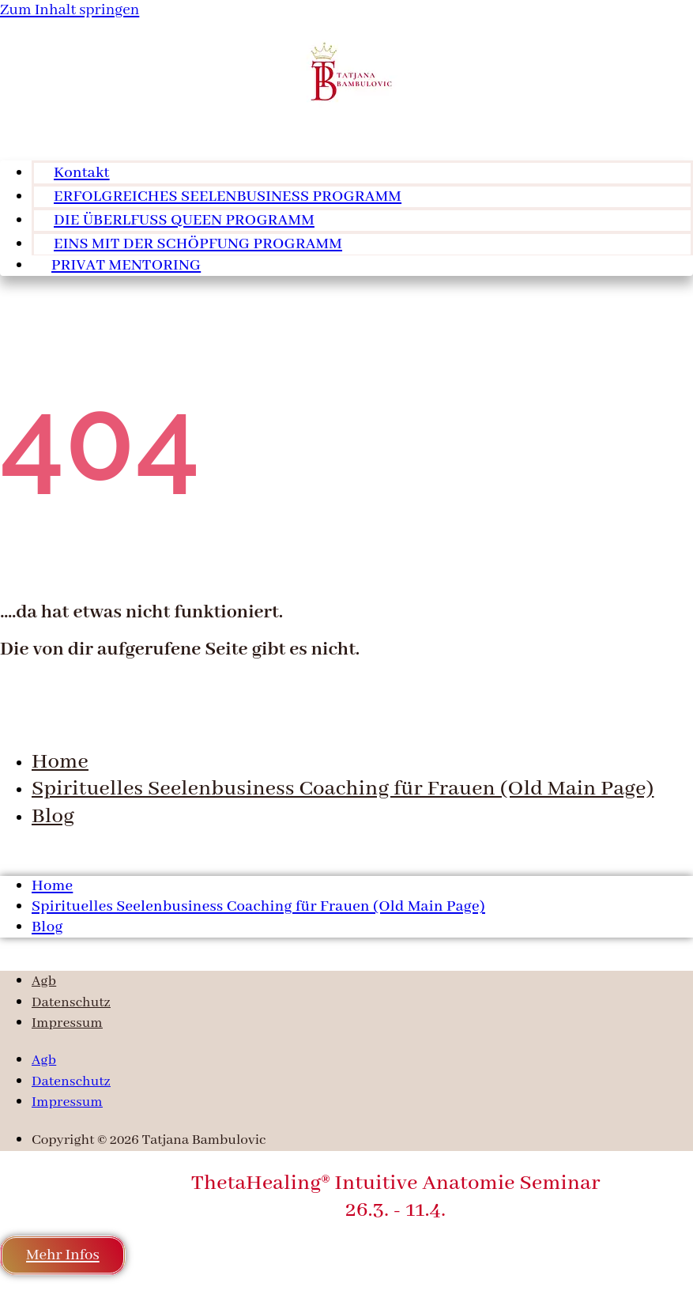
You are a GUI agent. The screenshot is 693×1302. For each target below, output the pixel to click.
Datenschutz (71, 1002)
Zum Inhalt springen (69, 10)
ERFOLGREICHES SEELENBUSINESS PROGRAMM (227, 196)
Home (60, 762)
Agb (44, 981)
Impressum (67, 1023)
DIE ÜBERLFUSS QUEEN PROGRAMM (184, 220)
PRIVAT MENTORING (126, 265)
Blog (53, 816)
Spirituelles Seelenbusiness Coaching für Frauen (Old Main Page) (342, 789)
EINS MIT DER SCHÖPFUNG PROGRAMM (198, 244)
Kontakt (82, 173)
